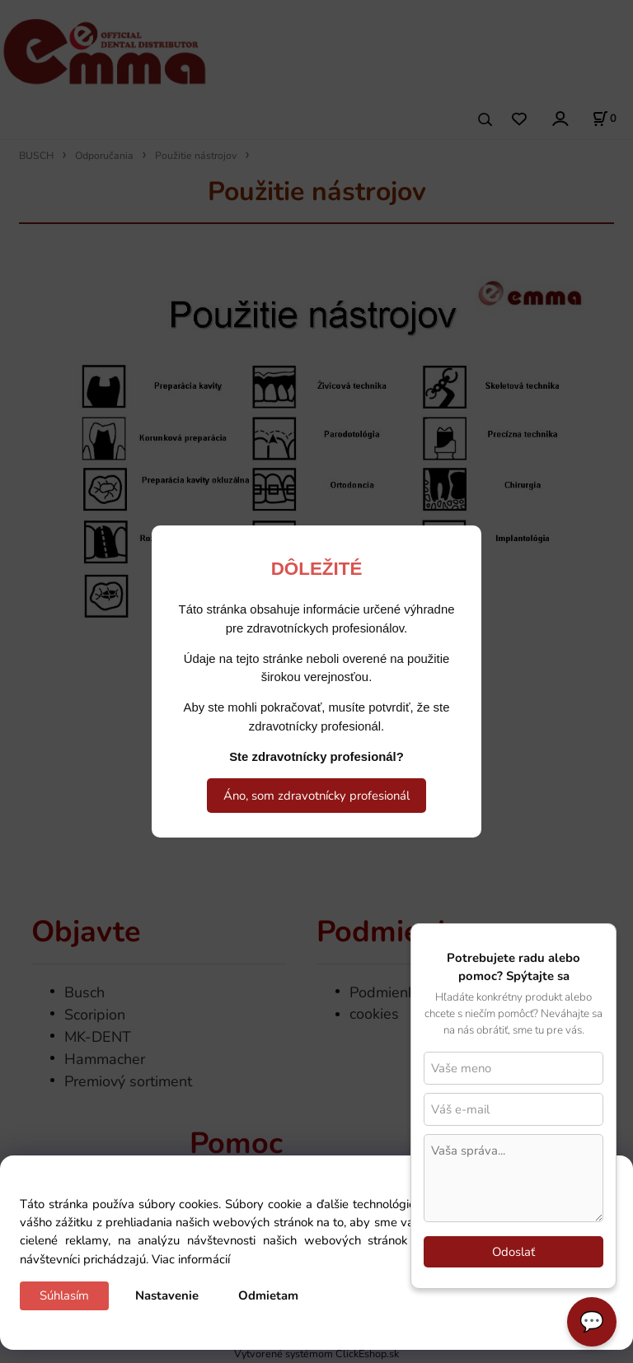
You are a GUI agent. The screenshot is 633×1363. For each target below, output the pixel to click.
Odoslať (513, 1252)
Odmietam (268, 1295)
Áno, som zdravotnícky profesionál (316, 795)
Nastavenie (167, 1295)
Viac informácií (191, 1259)
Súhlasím (64, 1295)
